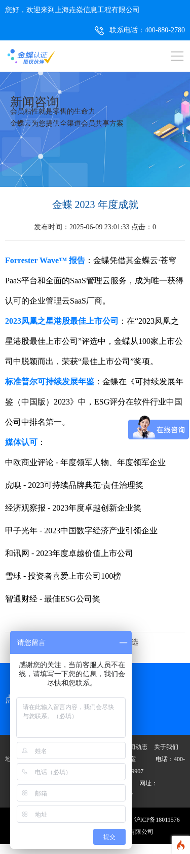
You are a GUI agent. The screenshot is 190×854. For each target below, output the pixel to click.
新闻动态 (135, 746)
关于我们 (166, 746)
